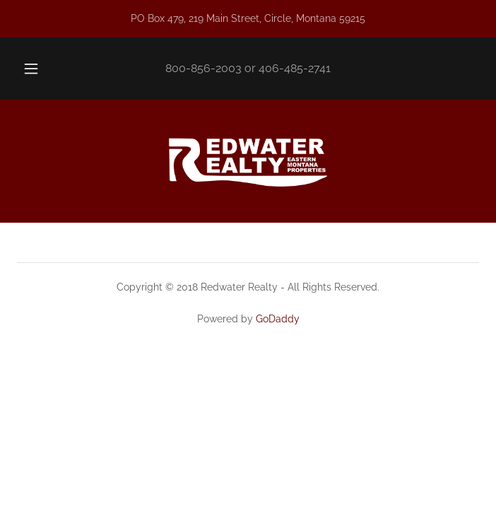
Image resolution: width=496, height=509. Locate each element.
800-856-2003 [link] (203, 68)
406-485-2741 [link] (295, 68)
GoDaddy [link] (278, 318)
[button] (38, 68)
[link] (248, 161)
